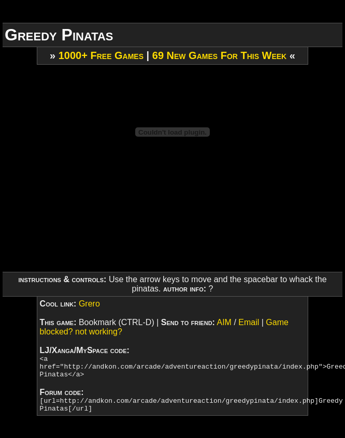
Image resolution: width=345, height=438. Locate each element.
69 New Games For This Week (219, 55)
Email (248, 322)
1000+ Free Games (101, 55)
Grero (89, 303)
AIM (224, 322)
